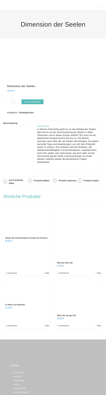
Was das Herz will (64, 263)
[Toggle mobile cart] (99, 6)
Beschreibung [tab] (10, 123)
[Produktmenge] (13, 102)
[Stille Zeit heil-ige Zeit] (79, 296)
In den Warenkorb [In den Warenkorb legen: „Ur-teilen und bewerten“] (12, 326)
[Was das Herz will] (79, 230)
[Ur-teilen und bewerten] (27, 290)
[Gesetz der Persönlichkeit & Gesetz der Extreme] (27, 217)
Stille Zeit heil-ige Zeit (66, 315)
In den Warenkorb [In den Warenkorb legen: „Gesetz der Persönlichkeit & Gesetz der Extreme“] (12, 273)
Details (47, 273)
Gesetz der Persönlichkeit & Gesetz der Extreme (26, 238)
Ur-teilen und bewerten (15, 305)
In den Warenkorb (32, 102)
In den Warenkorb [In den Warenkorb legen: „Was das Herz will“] (63, 273)
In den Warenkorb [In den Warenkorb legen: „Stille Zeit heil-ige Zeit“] (63, 326)
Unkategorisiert (26, 112)
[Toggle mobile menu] (102, 6)
